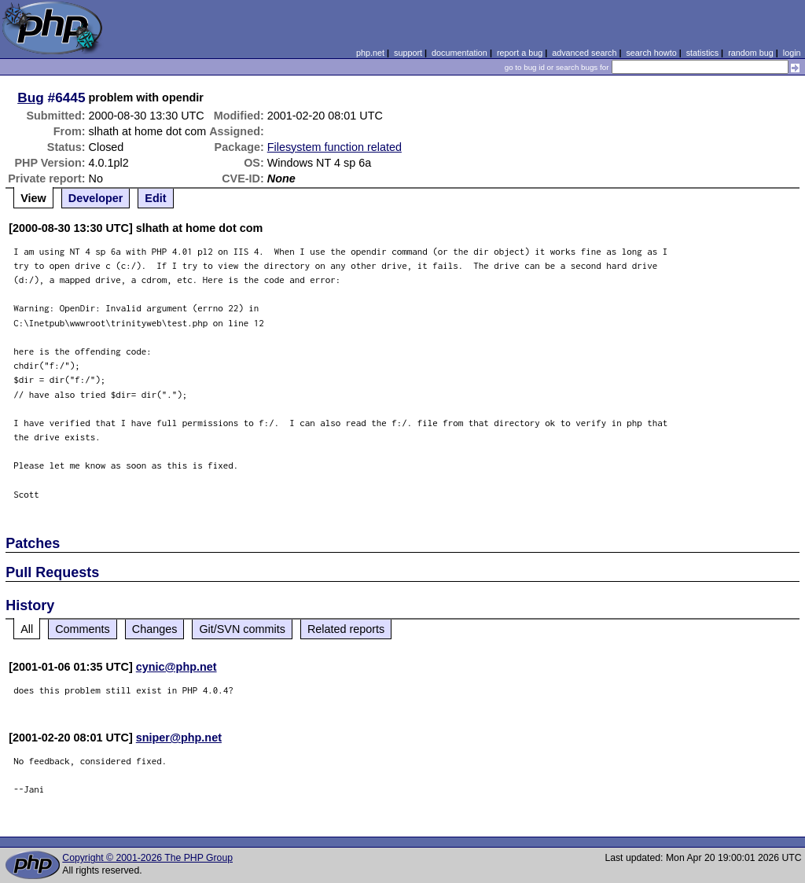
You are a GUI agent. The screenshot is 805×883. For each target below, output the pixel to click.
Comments (82, 629)
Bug (30, 97)
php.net (370, 52)
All (26, 629)
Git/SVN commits (242, 629)
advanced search (584, 52)
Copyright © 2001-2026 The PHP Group (147, 857)
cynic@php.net (176, 666)
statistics (702, 52)
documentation (459, 52)
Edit (155, 198)
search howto (651, 52)
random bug (751, 52)
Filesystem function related (334, 147)
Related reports (345, 629)
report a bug (519, 52)
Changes (155, 629)
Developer (95, 198)
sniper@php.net (179, 737)
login (792, 52)
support (408, 52)
